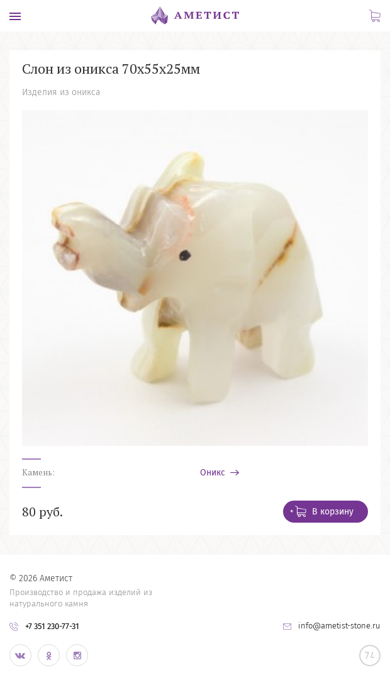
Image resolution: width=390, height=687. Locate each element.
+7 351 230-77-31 (52, 626)
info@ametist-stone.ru (339, 625)
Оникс (214, 473)
